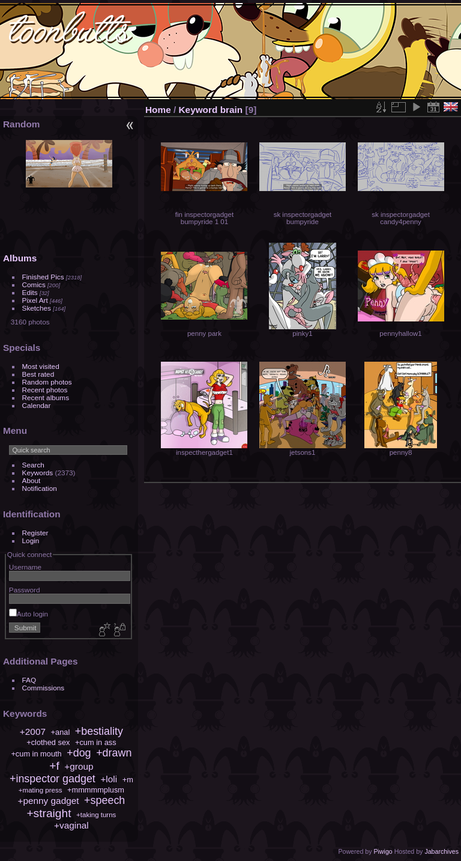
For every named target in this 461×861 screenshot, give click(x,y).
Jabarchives (441, 851)
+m (127, 779)
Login (31, 540)
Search (33, 465)
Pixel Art (35, 300)
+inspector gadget (52, 779)
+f (54, 765)
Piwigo (382, 851)
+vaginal (71, 825)
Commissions (43, 688)
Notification (39, 488)
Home (158, 110)
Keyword (198, 110)
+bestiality (99, 731)
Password (24, 590)
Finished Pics (43, 277)
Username (25, 567)
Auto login (28, 614)
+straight (48, 813)
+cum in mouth (36, 753)
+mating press (40, 790)
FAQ (29, 680)
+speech (104, 800)
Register (35, 533)
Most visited (40, 366)
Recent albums (45, 397)
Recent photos (45, 390)
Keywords (37, 472)
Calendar (36, 405)
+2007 (33, 731)
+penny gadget (48, 801)
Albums (20, 258)
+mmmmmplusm (95, 789)
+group (78, 766)
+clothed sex (48, 742)
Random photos (47, 382)
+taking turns (96, 814)
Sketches (36, 308)
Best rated (38, 374)
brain (231, 110)
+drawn (113, 753)
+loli (108, 779)
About (31, 480)
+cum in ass (95, 742)
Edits (30, 292)
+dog (79, 753)
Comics (34, 284)
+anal (60, 732)
